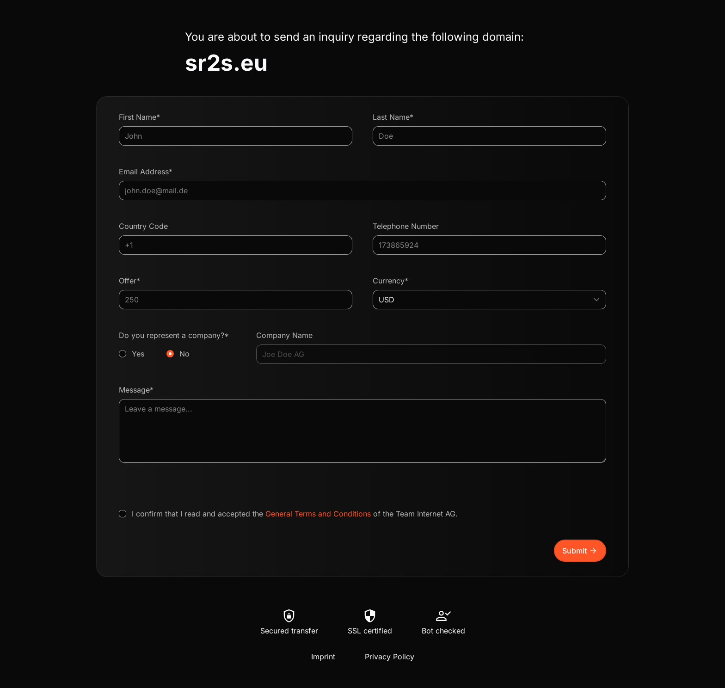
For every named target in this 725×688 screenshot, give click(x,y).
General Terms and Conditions (318, 513)
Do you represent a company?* (177, 345)
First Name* (139, 117)
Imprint (323, 656)
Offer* (129, 280)
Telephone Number (406, 226)
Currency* (390, 280)
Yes (138, 353)
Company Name (284, 335)
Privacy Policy (389, 656)
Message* (136, 389)
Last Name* (393, 117)
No (184, 353)
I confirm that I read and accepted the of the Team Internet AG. (295, 513)
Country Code (143, 226)
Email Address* (145, 171)
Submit (580, 550)
